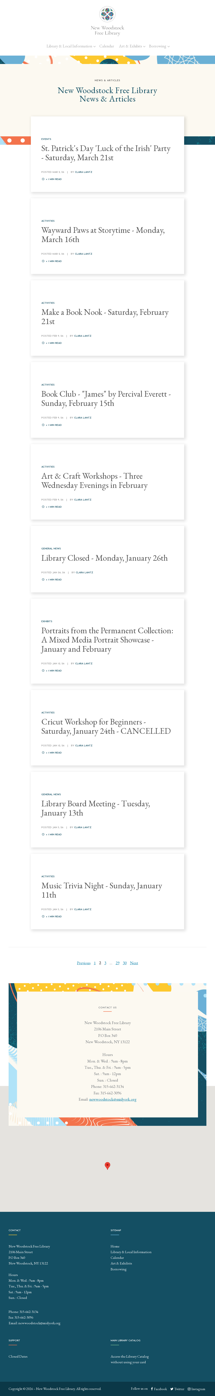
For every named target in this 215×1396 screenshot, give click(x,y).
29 (117, 963)
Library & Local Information (69, 46)
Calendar (106, 46)
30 (125, 963)
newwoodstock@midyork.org (112, 1099)
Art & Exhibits (130, 46)
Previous (83, 963)
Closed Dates (18, 1356)
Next (134, 963)
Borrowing (157, 46)
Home (115, 1246)
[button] (107, 1166)
